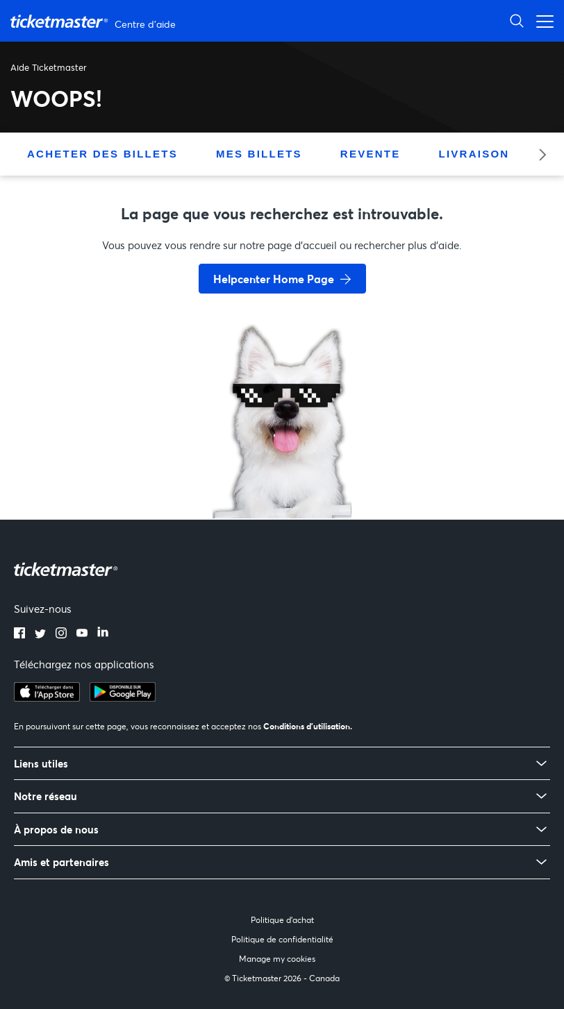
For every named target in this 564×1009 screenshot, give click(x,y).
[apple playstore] (47, 697)
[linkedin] (102, 634)
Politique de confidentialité (282, 939)
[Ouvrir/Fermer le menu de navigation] (541, 20)
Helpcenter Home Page (273, 278)
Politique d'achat (282, 920)
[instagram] (61, 634)
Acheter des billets (102, 154)
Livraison (473, 154)
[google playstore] (123, 697)
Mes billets (259, 154)
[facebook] (19, 634)
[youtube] (82, 634)
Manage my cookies (277, 958)
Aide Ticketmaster (48, 67)
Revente (370, 154)
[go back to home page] (282, 469)
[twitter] (40, 634)
